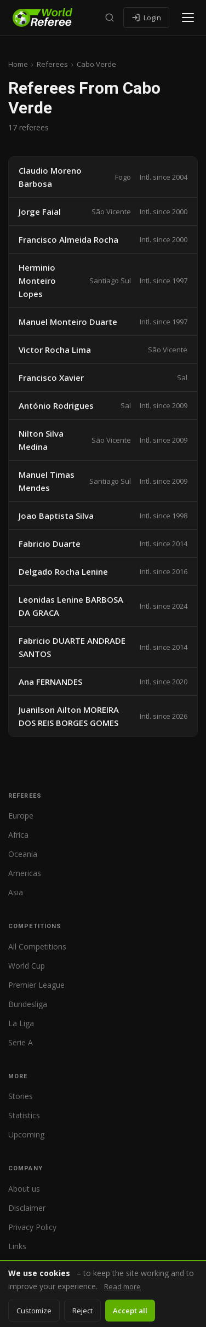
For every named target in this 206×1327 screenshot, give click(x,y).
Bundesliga (27, 1004)
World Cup (26, 965)
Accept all (130, 1310)
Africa (18, 835)
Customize (34, 1310)
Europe (20, 815)
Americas (24, 873)
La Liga (21, 1023)
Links (17, 1246)
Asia (15, 892)
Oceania (22, 854)
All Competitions (37, 946)
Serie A (20, 1042)
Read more (122, 1286)
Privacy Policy (32, 1227)
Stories (20, 1096)
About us (24, 1188)
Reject (82, 1310)
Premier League (36, 985)
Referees (52, 64)
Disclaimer (26, 1208)
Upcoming (26, 1134)
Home (18, 64)
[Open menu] (188, 17)
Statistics (24, 1115)
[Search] (109, 17)
